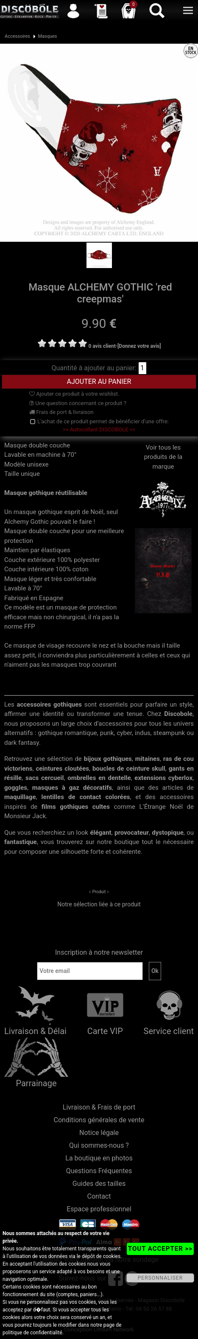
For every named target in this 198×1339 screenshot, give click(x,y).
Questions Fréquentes (99, 1171)
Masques (47, 36)
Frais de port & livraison (61, 412)
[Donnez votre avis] (139, 346)
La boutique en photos (98, 1158)
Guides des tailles (99, 1184)
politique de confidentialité (32, 1333)
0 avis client (101, 346)
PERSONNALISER (160, 1278)
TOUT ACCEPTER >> (160, 1248)
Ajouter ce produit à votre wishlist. (74, 394)
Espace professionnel (99, 1209)
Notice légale (99, 1133)
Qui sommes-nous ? (99, 1145)
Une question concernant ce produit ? (77, 403)
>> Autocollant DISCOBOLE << (99, 429)
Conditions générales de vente (99, 1120)
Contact (99, 1196)
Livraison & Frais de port (99, 1107)
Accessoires (17, 36)
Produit (99, 891)
